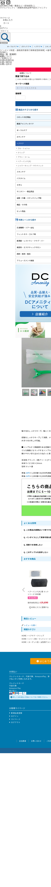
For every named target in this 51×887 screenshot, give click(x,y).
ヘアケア (37, 46)
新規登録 (4, 42)
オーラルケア (12, 46)
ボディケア (25, 46)
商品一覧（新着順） (9, 54)
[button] (24, 589)
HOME (24, 635)
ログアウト (15, 722)
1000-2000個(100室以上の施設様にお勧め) (31, 79)
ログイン (4, 27)
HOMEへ (4, 52)
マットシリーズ (45, 639)
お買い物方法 (6, 62)
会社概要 (22, 741)
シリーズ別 (32, 639)
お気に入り (6, 19)
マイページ (5, 17)
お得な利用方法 (7, 60)
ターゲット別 (33, 642)
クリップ (40, 635)
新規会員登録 (16, 713)
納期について (6, 56)
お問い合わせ (6, 64)
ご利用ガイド (6, 58)
